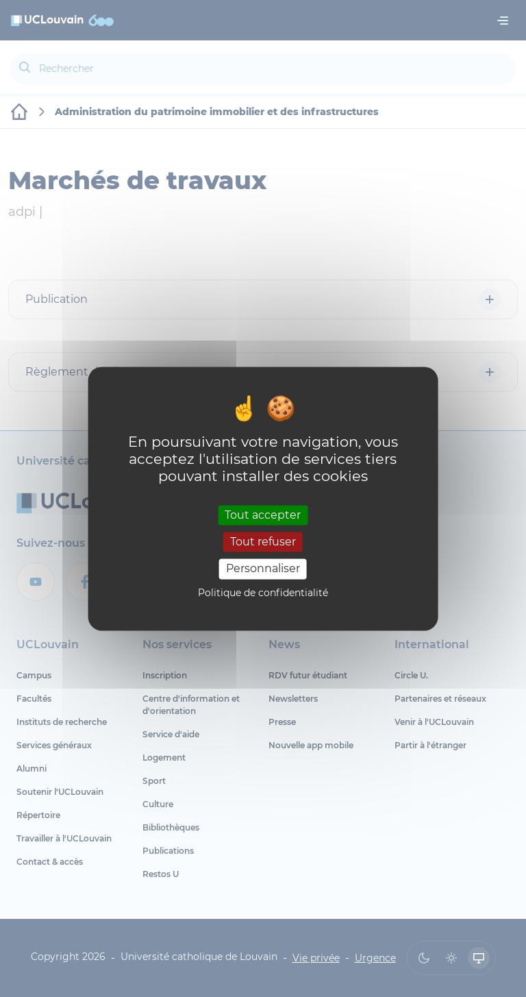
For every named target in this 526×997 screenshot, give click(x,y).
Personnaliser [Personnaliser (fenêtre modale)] (263, 569)
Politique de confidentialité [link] (263, 593)
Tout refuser (263, 542)
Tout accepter (263, 514)
